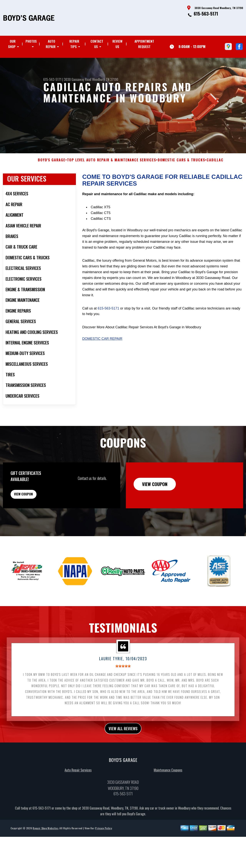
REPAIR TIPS (74, 44)
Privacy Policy (103, 839)
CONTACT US (97, 44)
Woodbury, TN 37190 (105, 79)
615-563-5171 (206, 13)
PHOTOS (31, 41)
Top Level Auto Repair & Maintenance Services (111, 165)
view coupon (31, 501)
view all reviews (123, 738)
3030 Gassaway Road (77, 79)
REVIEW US (117, 44)
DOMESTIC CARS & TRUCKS (181, 165)
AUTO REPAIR (51, 44)
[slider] (123, 675)
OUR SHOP (12, 44)
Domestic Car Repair (102, 344)
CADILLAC (215, 165)
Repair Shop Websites (45, 839)
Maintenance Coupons (168, 780)
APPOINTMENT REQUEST (144, 44)
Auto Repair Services (78, 780)
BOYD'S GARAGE (51, 165)
